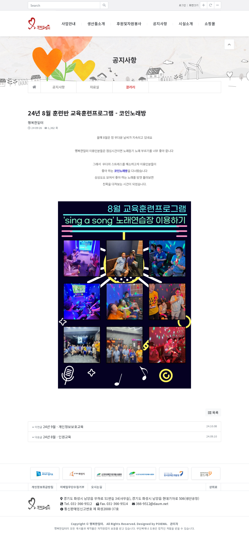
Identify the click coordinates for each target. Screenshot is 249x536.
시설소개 (186, 23)
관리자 (174, 524)
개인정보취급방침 (42, 487)
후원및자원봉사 (129, 23)
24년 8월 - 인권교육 (57, 436)
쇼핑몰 (210, 23)
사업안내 (69, 23)
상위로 (213, 487)
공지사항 (160, 23)
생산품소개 (96, 23)
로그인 (182, 5)
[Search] (64, 5)
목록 (213, 412)
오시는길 (96, 487)
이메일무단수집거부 (72, 487)
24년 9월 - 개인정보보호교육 (63, 426)
